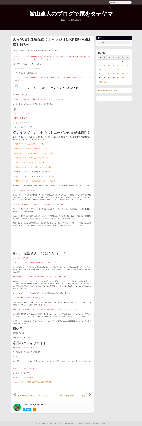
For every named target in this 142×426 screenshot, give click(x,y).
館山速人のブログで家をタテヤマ (71, 14)
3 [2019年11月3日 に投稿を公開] (126, 61)
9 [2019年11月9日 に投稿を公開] (122, 66)
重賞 (56, 51)
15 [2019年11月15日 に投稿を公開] (118, 70)
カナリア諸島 (86, 423)
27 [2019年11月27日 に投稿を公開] (109, 78)
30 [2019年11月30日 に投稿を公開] (123, 78)
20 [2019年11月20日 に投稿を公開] (109, 74)
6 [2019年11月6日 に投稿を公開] (108, 66)
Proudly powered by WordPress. (72, 423)
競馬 (45, 51)
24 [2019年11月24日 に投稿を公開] (127, 74)
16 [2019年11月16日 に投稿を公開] (123, 70)
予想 (52, 51)
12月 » (106, 82)
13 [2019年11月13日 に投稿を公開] (109, 70)
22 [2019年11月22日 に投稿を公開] (118, 74)
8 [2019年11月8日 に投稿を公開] (117, 66)
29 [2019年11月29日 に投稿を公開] (118, 78)
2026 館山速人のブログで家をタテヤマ (49, 423)
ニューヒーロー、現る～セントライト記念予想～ (50, 87)
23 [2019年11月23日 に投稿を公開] (123, 74)
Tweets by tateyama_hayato (107, 90)
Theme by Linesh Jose (99, 423)
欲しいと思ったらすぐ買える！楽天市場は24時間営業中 (32, 382)
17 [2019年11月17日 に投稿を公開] (127, 70)
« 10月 (100, 82)
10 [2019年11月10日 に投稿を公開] (127, 66)
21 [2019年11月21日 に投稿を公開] (114, 74)
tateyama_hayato (35, 50)
